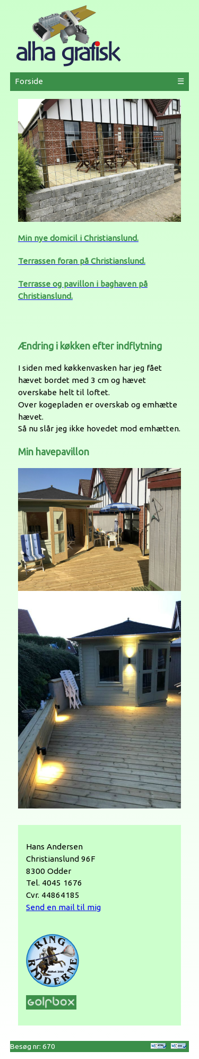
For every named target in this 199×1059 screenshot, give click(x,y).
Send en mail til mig (63, 907)
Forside (29, 81)
